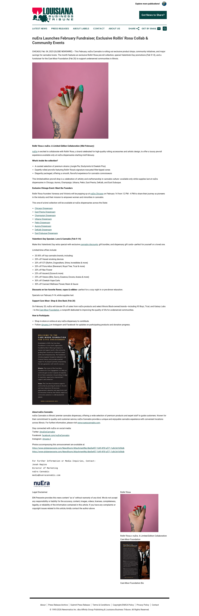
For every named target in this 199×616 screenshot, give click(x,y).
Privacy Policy (143, 605)
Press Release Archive (58, 605)
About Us (114, 28)
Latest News (39, 28)
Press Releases (60, 28)
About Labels (81, 28)
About (43, 605)
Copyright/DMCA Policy (123, 605)
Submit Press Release (80, 605)
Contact (99, 28)
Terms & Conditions (101, 605)
